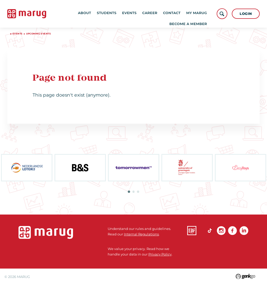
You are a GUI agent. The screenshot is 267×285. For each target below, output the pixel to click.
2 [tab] (133, 192)
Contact (177, 13)
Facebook (232, 230)
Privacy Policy (160, 254)
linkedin (243, 230)
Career (155, 13)
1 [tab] (129, 192)
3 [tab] (138, 192)
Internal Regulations (141, 234)
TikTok (209, 230)
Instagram (221, 230)
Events (135, 13)
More (199, 13)
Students (112, 13)
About (90, 13)
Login (246, 13)
